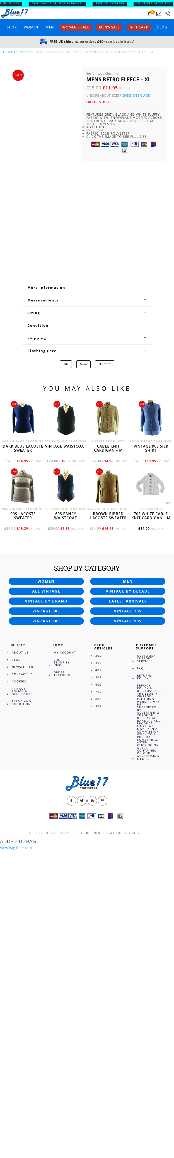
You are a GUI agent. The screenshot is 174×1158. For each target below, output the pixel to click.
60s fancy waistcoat (65, 795)
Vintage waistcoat (65, 725)
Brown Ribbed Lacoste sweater (108, 795)
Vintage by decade (128, 870)
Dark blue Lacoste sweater (23, 727)
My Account (65, 932)
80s (98, 978)
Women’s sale (75, 27)
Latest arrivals (128, 880)
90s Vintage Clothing (101, 52)
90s (66, 643)
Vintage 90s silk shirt (151, 727)
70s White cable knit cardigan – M (151, 795)
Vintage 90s (128, 900)
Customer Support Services (146, 937)
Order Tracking (62, 953)
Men (50, 27)
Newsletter (22, 946)
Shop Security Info (62, 941)
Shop (12, 27)
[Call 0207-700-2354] (167, 13)
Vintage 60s (46, 890)
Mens (83, 643)
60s (98, 964)
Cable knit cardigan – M (108, 727)
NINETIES (105, 643)
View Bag (7, 1127)
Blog (162, 27)
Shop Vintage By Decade (64, 52)
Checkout (24, 1127)
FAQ (140, 948)
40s (98, 949)
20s (98, 935)
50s (98, 957)
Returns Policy (144, 956)
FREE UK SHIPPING (113, 3)
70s (98, 971)
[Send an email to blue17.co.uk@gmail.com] (159, 13)
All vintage (46, 870)
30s (98, 942)
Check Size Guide (136, 95)
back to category (17, 52)
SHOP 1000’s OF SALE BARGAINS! (60, 3)
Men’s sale (109, 27)
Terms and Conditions (22, 982)
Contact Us (22, 953)
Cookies (19, 961)
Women (31, 27)
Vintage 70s (128, 890)
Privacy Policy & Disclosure (22, 970)
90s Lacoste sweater (23, 795)
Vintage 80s (46, 900)
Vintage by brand (46, 880)
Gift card (139, 27)
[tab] (87, 566)
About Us (20, 932)
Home (40, 52)
